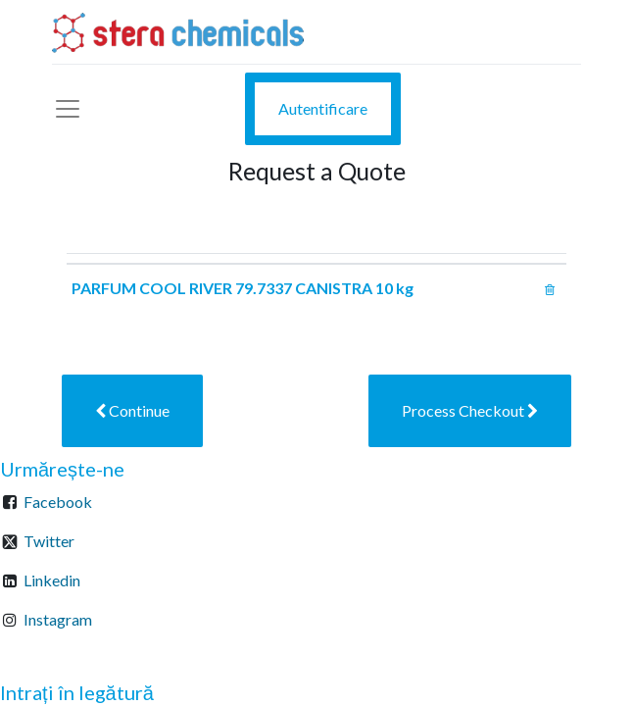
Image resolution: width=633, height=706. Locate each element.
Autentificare (322, 108)
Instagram (58, 619)
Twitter (49, 540)
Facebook (58, 501)
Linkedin (52, 580)
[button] (132, 411)
